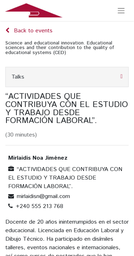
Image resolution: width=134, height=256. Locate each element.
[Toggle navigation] (121, 10)
